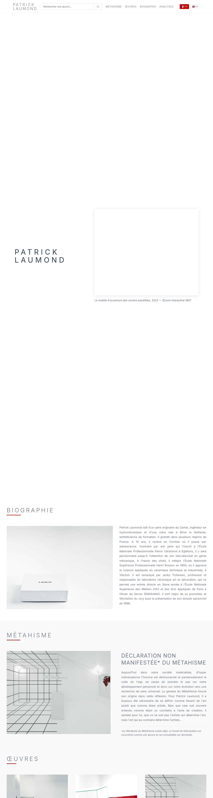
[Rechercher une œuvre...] (98, 6)
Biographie (148, 6)
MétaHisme (114, 6)
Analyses (166, 6)
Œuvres (131, 6)
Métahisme (30, 635)
